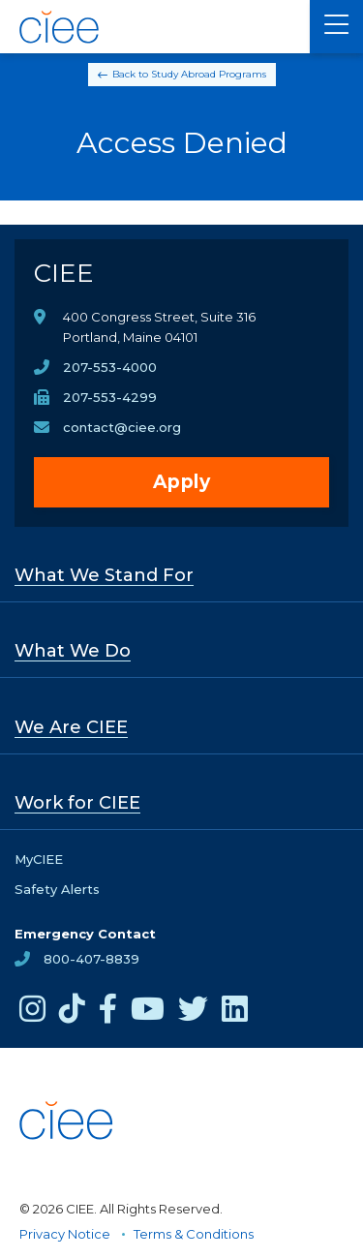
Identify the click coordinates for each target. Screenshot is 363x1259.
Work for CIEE (77, 803)
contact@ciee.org (122, 427)
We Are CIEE (71, 727)
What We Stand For (104, 575)
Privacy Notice (64, 1234)
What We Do (73, 650)
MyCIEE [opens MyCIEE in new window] (39, 859)
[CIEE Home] (60, 27)
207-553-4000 (110, 367)
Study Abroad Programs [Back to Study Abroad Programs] (208, 74)
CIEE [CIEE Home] (64, 273)
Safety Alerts (57, 889)
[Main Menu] (336, 26)
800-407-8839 (91, 959)
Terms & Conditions (194, 1234)
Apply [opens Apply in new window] (182, 482)
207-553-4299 (110, 397)
